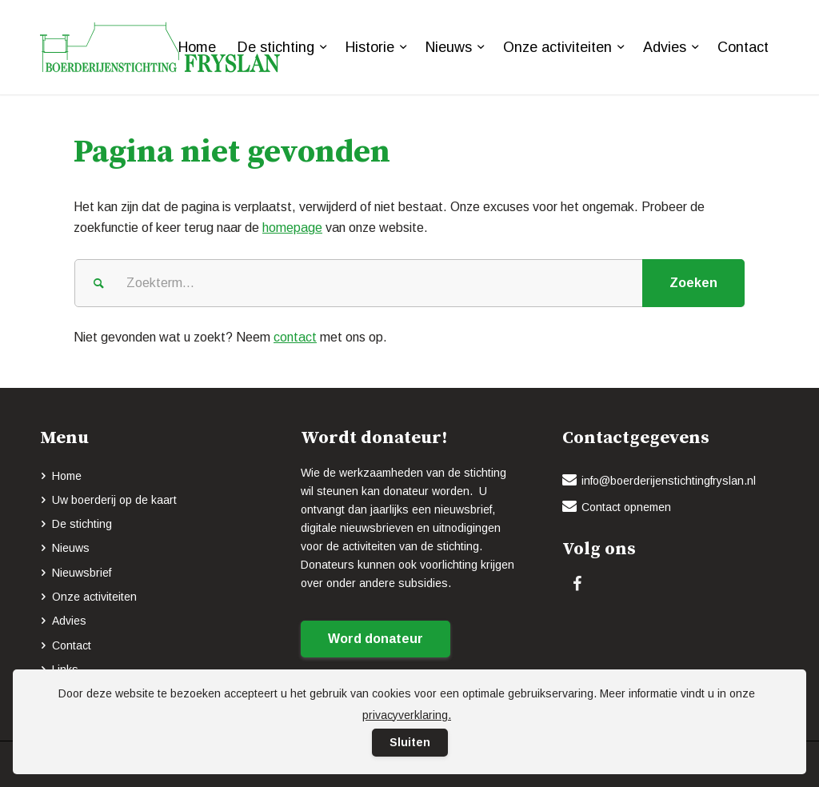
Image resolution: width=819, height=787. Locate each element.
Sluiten (410, 742)
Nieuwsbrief (81, 572)
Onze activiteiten (94, 596)
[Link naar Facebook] (577, 584)
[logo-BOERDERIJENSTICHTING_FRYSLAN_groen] (160, 47)
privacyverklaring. (406, 715)
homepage (292, 227)
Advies (69, 620)
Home (67, 475)
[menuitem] (197, 47)
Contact (71, 645)
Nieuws (71, 547)
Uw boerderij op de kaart (114, 499)
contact (295, 337)
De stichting (82, 523)
